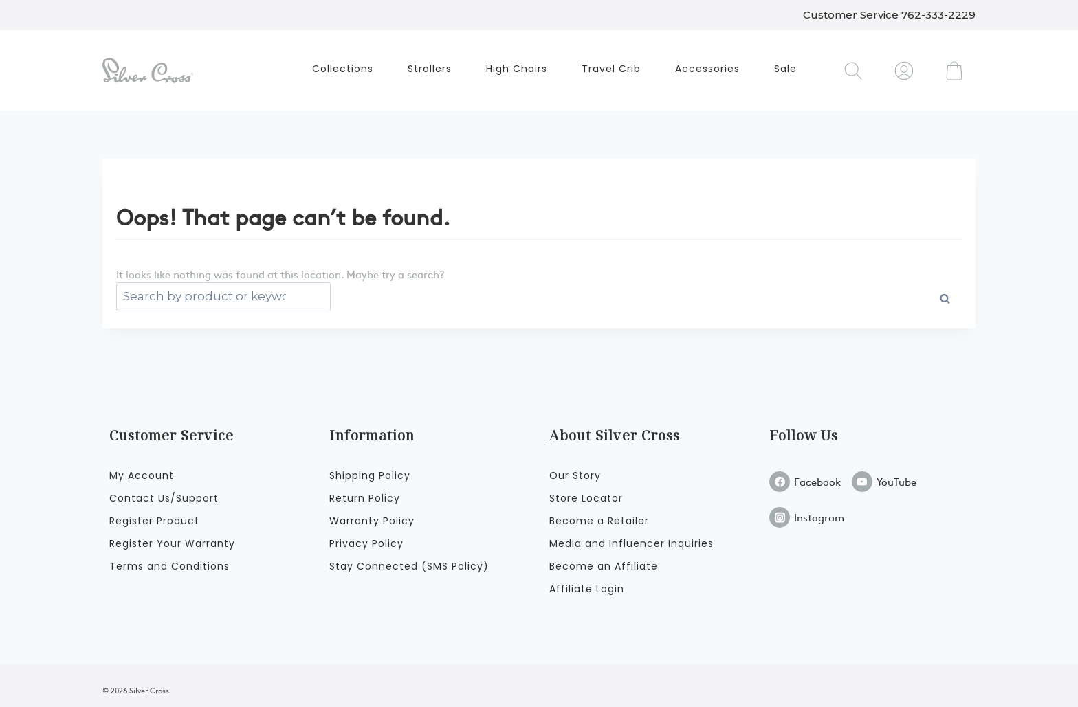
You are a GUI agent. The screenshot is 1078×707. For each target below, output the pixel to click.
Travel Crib (611, 69)
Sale (785, 69)
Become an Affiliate (603, 566)
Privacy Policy (366, 543)
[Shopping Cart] (954, 70)
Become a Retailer (599, 521)
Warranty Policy (372, 521)
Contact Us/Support (164, 498)
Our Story (575, 475)
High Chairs (516, 69)
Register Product (154, 521)
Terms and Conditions (169, 566)
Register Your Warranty (172, 543)
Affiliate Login (586, 589)
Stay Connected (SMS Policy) (409, 566)
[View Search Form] (854, 70)
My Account (141, 475)
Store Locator (586, 498)
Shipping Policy (369, 475)
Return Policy (364, 498)
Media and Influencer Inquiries (631, 543)
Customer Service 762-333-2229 (889, 14)
